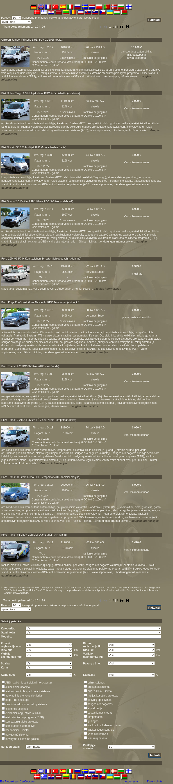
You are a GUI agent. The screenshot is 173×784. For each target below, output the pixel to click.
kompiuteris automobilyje (20, 725)
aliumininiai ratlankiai (17, 687)
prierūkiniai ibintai (100, 691)
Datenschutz (154, 781)
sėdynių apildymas (100, 699)
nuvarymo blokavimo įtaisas (22, 738)
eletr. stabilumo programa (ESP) (24, 717)
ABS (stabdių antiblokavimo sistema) (28, 682)
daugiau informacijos (15, 187)
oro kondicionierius (99, 686)
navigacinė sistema (16, 734)
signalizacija (95, 708)
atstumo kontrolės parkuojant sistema (27, 691)
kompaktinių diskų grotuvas (21, 721)
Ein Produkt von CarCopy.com (18, 781)
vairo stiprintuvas (98, 734)
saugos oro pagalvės (100, 704)
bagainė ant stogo (17, 699)
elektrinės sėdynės (16, 708)
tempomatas (95, 716)
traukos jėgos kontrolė (101, 729)
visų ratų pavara (97, 738)
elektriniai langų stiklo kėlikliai (23, 713)
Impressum (131, 781)
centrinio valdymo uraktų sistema (26, 704)
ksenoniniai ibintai (17, 730)
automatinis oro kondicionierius (24, 695)
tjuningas (93, 721)
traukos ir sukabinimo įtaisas (105, 725)
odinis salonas (96, 682)
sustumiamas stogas (100, 712)
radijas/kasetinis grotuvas (103, 695)
